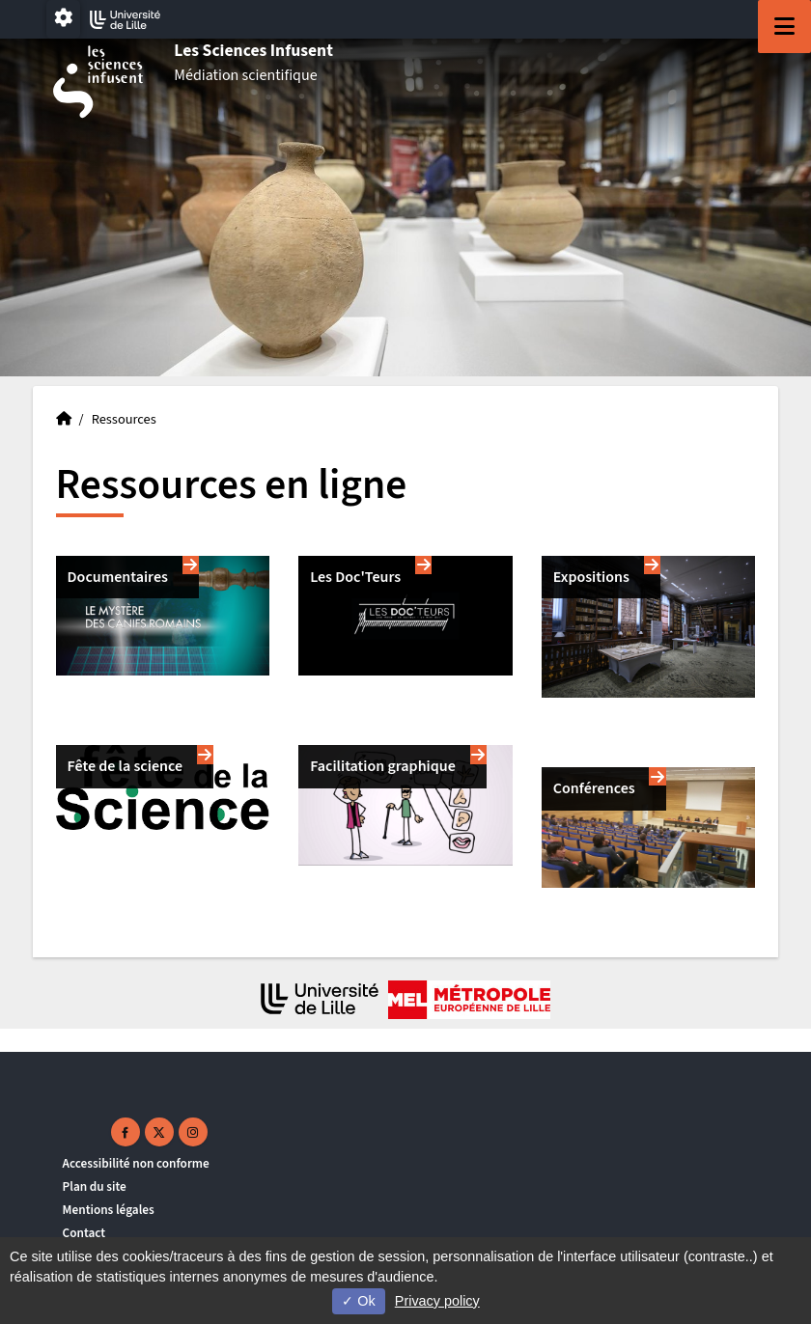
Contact (84, 1233)
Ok (358, 1301)
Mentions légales (108, 1209)
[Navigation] (784, 26)
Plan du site (94, 1186)
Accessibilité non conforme (136, 1163)
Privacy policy (437, 1301)
